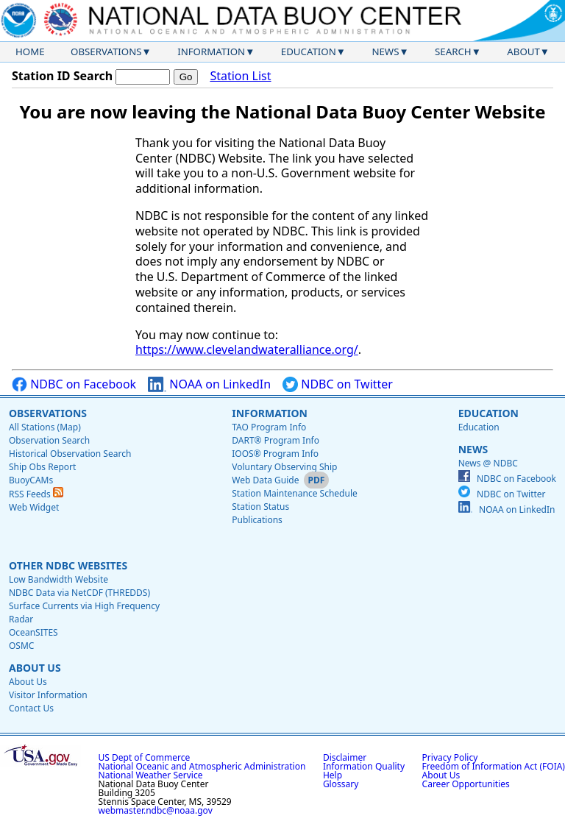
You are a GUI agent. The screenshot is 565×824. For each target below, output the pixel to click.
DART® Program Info (275, 440)
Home (30, 51)
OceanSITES (33, 632)
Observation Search (49, 440)
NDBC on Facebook (74, 384)
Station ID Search (62, 76)
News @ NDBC (488, 463)
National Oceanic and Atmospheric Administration (202, 766)
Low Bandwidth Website (58, 579)
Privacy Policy (450, 757)
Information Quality (364, 766)
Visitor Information (48, 695)
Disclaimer (344, 757)
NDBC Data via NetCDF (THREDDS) (79, 592)
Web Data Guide (265, 480)
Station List (240, 76)
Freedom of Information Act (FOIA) (493, 766)
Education (308, 51)
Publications (257, 520)
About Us (35, 668)
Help (332, 775)
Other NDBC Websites (68, 565)
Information (211, 51)
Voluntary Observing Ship (284, 467)
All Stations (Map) (45, 427)
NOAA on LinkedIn (209, 384)
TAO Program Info (269, 427)
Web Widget (34, 507)
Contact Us (31, 708)
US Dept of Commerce (145, 757)
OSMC (21, 645)
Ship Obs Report (42, 467)
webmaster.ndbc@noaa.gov (156, 810)
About (523, 51)
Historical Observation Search (70, 453)
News (385, 51)
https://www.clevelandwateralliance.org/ (246, 349)
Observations (106, 51)
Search (453, 51)
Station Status (260, 506)
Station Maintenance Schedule (295, 493)
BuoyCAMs (31, 480)
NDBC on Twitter (337, 384)
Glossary (340, 784)
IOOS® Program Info (275, 453)
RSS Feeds (36, 494)
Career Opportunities (466, 784)
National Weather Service (151, 775)
